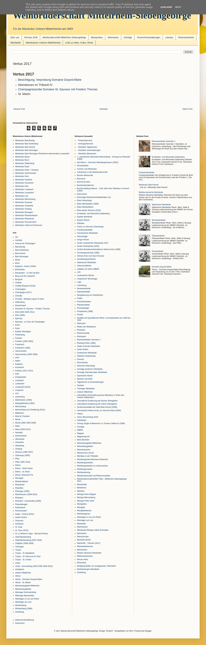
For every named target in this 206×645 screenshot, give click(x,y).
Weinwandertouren (85, 546)
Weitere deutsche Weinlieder (89, 553)
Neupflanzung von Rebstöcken (90, 295)
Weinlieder (15, 42)
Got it (178, 7)
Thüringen (19, 547)
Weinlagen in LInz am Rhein (27, 599)
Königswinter (20, 377)
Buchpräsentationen (85, 185)
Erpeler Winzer (83, 220)
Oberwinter (20, 439)
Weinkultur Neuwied (23, 202)
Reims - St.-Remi (22, 472)
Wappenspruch (83, 436)
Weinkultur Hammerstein (25, 173)
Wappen (80, 433)
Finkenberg (20, 335)
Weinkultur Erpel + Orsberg (26, 170)
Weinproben (97, 37)
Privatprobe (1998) (85, 311)
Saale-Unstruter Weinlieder (88, 346)
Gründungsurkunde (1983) (88, 253)
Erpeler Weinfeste (84, 217)
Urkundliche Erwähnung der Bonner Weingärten (97, 401)
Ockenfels (19, 442)
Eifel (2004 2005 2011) (24, 312)
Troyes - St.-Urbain (23, 560)
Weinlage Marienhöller (24, 595)
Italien (17, 361)
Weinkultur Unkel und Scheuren (28, 225)
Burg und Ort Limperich (25, 276)
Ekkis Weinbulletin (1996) (88, 204)
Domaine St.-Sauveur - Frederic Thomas (32, 309)
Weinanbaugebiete (23, 589)
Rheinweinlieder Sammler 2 (88, 340)
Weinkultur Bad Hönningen (26, 150)
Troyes (18, 550)
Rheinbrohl (19, 485)
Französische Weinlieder (87, 233)
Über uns (14, 37)
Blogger (148, 631)
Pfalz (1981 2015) (22, 462)
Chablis (18, 282)
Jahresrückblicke (84, 266)
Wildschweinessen (85, 556)
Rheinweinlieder (186, 37)
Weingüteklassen (84, 510)
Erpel (17, 328)
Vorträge (128, 37)
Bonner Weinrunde (85, 175)
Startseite (104, 109)
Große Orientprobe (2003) (88, 246)
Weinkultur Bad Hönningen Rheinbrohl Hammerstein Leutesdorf (42, 153)
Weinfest (80, 491)
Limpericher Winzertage (87, 279)
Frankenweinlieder (85, 230)
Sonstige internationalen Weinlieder (92, 372)
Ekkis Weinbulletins (85, 207)
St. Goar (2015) (21, 530)
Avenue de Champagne (25, 243)
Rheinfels (19, 488)
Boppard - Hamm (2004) (25, 266)
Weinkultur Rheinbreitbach (26, 215)
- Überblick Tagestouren (87, 147)
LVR (78, 272)
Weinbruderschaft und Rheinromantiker (93, 476)
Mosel (17, 419)
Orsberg (18, 449)
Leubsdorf (19, 380)
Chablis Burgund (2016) (25, 286)
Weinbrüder (82, 484)
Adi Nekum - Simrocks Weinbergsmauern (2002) (97, 162)
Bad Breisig (20, 247)
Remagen (19, 478)
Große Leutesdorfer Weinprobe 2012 (92, 243)
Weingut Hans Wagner (86, 494)
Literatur (169, 37)
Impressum (20, 623)
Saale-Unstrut (21, 517)
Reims (18, 465)
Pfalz (17, 458)
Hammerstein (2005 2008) (26, 354)
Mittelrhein (19, 413)
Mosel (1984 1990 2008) (25, 423)
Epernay (18, 318)
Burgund (18, 279)
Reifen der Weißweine (86, 327)
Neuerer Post (19, 109)
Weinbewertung (83, 472)
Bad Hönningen (21, 256)
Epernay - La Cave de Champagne (30, 322)
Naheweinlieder (83, 292)
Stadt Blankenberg (23, 537)
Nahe (17, 426)
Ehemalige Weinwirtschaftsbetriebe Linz (94, 197)
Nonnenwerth (21, 436)
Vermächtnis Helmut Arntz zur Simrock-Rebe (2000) (99, 410)
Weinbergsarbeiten (85, 462)
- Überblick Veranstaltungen (88, 150)
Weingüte (81, 507)
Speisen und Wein (84, 379)
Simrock (80, 359)
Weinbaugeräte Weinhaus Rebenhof (92, 459)
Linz (17, 393)
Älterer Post (187, 109)
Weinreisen (113, 37)
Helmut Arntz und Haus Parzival (90, 256)
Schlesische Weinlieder (87, 353)
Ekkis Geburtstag (84, 200)
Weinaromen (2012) (85, 453)
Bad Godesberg (22, 250)
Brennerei (81, 179)
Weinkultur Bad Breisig (24, 140)
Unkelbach (19, 569)
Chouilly (18, 296)
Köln (17, 374)
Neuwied (19, 432)
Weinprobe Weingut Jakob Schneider (93, 530)
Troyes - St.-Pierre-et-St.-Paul (27, 556)
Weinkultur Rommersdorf (25, 222)
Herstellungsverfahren (86, 259)
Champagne (20, 289)
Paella (79, 298)
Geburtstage (82, 236)
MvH (131, 631)
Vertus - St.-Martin (23, 582)
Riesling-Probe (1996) (86, 343)
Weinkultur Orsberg (23, 209)
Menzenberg (20, 406)
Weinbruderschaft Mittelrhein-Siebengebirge (102, 15)
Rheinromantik (83, 333)
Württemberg (20, 605)
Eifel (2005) (20, 315)
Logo (79, 282)
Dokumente (82, 194)
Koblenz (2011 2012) (24, 371)
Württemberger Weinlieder (88, 569)
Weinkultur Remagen (24, 212)
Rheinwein (81, 336)
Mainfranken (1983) (23, 400)
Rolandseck (20, 507)
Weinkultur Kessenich (24, 183)
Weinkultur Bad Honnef (25, 147)
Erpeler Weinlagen (23, 331)
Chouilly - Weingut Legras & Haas (29, 299)
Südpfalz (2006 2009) (24, 543)
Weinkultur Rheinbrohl (24, 219)
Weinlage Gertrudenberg (25, 592)
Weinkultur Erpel (22, 166)
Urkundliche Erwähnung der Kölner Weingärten (97, 404)
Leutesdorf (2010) (22, 387)
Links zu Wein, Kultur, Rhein (79, 42)
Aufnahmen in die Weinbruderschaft (92, 172)
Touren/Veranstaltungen (148, 37)
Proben (80, 314)
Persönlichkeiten (84, 302)
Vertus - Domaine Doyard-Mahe (28, 579)
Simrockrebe (82, 362)
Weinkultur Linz (21, 196)
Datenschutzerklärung (24, 620)
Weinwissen (82, 550)
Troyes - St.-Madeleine (24, 553)
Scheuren (19, 521)
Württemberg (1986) (23, 608)
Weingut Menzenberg (86, 497)
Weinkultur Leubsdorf (24, 189)
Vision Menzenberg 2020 (87, 417)
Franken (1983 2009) (24, 341)
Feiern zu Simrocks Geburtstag (90, 227)
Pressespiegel (83, 308)
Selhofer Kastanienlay (86, 356)
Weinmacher (82, 527)
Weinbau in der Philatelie (87, 456)
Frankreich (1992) (22, 348)
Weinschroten (83, 537)
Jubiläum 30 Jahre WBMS (88, 269)
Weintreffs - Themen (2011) (88, 543)
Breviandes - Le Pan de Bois (27, 273)
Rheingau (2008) (22, 491)
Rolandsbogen (21, 504)
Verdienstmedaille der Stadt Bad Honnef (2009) (97, 407)
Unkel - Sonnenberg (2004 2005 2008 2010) (34, 566)
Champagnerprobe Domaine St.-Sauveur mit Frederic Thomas (57, 89)
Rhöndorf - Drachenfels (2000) (28, 501)
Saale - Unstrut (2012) (24, 514)
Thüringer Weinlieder (86, 388)
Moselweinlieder (84, 288)
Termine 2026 (31, 37)
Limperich (19, 390)
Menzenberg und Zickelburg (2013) (30, 410)
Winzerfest (81, 563)
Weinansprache (83, 450)
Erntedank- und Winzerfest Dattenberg (93, 213)
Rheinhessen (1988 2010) (26, 494)
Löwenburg (20, 397)
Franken (18, 338)
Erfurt (17, 325)
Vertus (18, 576)
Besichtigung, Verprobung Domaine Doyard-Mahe (49, 79)
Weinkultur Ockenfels (24, 206)
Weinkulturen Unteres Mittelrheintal (43, 42)
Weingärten (82, 504)
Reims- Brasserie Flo (24, 475)
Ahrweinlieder (83, 165)
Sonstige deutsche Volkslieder (90, 369)
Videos (80, 414)
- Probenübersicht (84, 140)
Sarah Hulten (82, 349)
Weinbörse (81, 488)
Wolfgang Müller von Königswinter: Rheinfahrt (96, 566)
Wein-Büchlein (83, 440)
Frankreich (19, 344)
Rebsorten (81, 323)
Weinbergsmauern (85, 469)
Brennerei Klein (83, 182)
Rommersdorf (21, 511)
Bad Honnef (20, 253)
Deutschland (20, 305)
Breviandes (20, 269)
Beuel (17, 260)
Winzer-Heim (82, 559)
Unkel (17, 563)
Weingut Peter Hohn (85, 501)
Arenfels (18, 240)
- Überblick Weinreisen (86, 153)
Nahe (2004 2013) (23, 429)
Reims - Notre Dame (24, 468)
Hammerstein (21, 351)
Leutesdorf (19, 384)
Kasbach (19, 364)
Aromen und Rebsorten (87, 169)
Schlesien (19, 524)
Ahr (16, 237)
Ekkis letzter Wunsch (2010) (89, 210)
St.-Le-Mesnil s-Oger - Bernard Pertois (31, 533)
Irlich (17, 357)
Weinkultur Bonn (22, 160)
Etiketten (80, 223)
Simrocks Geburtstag (86, 366)
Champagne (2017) (23, 292)
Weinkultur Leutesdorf (24, 193)
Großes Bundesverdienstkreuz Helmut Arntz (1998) (98, 249)
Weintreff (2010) (84, 540)
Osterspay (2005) (22, 455)
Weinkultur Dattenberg (24, 163)
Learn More (166, 7)
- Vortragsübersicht (85, 144)
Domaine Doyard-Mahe (162, 267)
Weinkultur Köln (22, 186)
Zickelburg (19, 612)
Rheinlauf (81, 330)
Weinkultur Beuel (22, 157)
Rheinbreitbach (21, 481)
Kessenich (19, 367)
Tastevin (80, 385)
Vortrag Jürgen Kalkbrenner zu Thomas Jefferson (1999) (101, 423)
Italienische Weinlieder (86, 262)
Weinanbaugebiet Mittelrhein (27, 586)
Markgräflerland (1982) (24, 403)
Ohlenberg (19, 446)
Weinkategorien (83, 514)
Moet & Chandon (22, 416)
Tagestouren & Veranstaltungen (90, 382)
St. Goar (18, 527)
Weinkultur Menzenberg (25, 199)
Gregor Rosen (83, 239)
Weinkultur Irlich (22, 176)
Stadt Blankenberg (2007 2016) (28, 540)
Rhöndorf (19, 498)
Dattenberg (20, 302)
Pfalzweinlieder (83, 305)
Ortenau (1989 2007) (24, 452)
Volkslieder (81, 420)
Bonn (17, 263)
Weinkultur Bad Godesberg (26, 144)
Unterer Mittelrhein (23, 573)
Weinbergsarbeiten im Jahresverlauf (92, 466)
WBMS (80, 430)
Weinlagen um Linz (23, 602)
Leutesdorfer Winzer (85, 275)
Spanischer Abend (84, 376)
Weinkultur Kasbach (23, 180)
